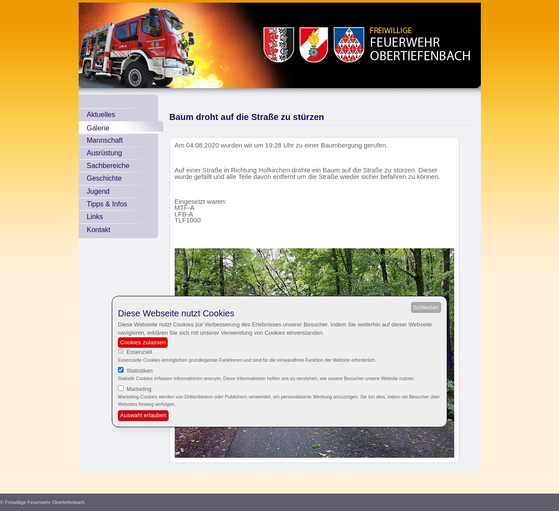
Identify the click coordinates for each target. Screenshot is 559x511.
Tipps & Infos (107, 204)
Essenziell (139, 352)
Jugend (98, 191)
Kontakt (98, 229)
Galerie (98, 128)
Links (95, 216)
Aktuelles (101, 114)
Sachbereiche (108, 165)
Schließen (426, 307)
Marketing (139, 389)
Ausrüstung (104, 153)
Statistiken (140, 370)
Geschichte (104, 178)
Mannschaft (105, 140)
